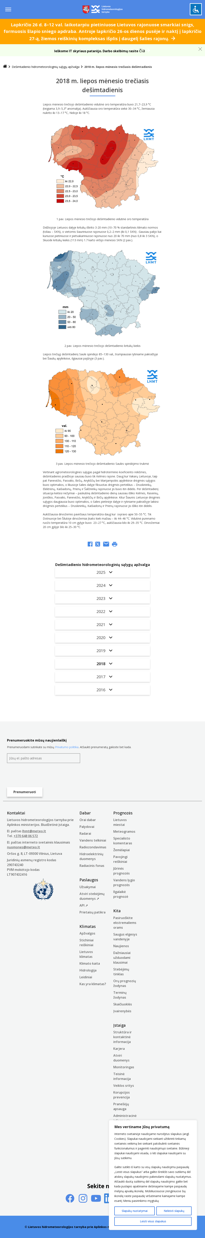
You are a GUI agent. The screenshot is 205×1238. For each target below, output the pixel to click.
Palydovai (86, 826)
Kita (117, 910)
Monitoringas (123, 1067)
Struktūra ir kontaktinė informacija (122, 1037)
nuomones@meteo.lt (23, 847)
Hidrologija (87, 970)
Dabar (85, 813)
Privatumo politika (66, 747)
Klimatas (87, 926)
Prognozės (123, 813)
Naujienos (121, 946)
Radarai (85, 833)
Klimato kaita (89, 963)
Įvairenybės (122, 1011)
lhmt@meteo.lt (34, 831)
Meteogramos (124, 831)
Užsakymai (87, 887)
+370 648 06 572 (26, 836)
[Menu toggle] (8, 9)
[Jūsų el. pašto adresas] (43, 758)
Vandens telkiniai (92, 840)
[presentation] (37, 775)
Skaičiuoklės (122, 1004)
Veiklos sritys (123, 1085)
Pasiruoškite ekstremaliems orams (124, 923)
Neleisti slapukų (174, 1211)
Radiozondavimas (92, 847)
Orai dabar (87, 820)
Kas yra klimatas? (92, 984)
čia (142, 50)
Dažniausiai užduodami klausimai (122, 958)
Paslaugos (88, 880)
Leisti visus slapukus (153, 1221)
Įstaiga (119, 1025)
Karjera (119, 1048)
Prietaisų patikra (92, 912)
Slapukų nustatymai (135, 1211)
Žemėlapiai (121, 850)
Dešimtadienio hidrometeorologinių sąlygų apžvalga (45, 67)
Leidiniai (85, 977)
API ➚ (83, 905)
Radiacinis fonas (91, 865)
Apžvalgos (87, 933)
